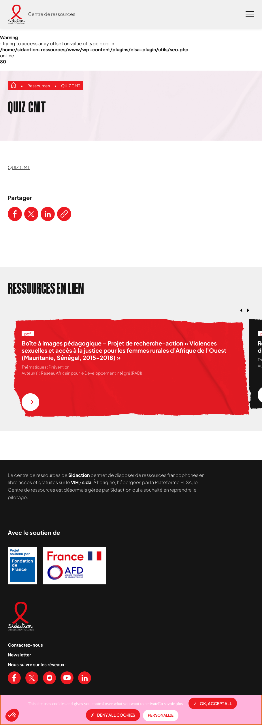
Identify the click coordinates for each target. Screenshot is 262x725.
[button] (12, 715)
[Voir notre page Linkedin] (84, 677)
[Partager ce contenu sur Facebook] (15, 214)
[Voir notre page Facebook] (14, 677)
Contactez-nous (25, 644)
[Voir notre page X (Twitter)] (31, 677)
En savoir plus (170, 703)
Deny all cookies (113, 715)
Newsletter (19, 654)
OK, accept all (212, 703)
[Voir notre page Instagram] (49, 677)
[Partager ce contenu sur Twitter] (31, 214)
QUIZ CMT (70, 85)
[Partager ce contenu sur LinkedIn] (48, 214)
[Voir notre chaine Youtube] (67, 677)
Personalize (161, 715)
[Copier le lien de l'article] (64, 214)
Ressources (38, 85)
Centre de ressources (51, 14)
